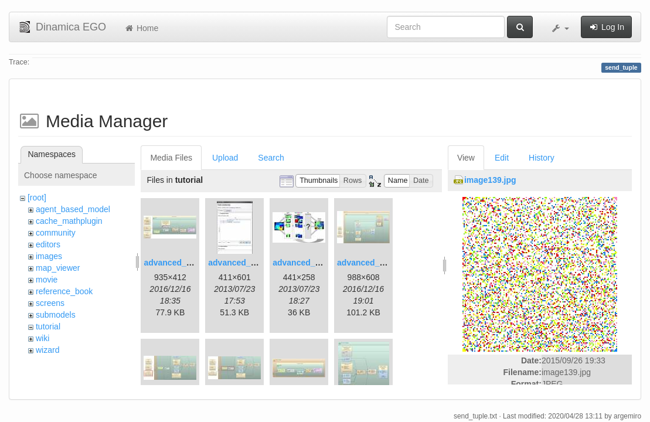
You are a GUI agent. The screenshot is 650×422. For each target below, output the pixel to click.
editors (48, 244)
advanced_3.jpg (303, 262)
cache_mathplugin (69, 221)
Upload (225, 157)
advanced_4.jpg (368, 262)
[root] (37, 197)
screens (50, 303)
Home (141, 28)
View (466, 157)
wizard (47, 350)
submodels (56, 314)
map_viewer (58, 268)
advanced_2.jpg (239, 262)
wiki (42, 338)
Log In (606, 27)
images (49, 256)
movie (46, 279)
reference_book (64, 291)
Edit (502, 157)
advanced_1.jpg (174, 262)
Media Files (171, 157)
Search (271, 157)
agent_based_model (73, 209)
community (56, 232)
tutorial (48, 326)
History (541, 157)
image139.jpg (490, 180)
